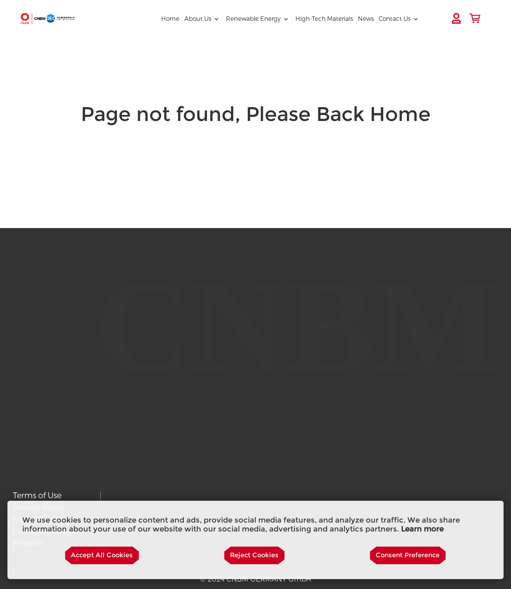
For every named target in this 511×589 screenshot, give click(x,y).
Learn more (422, 529)
